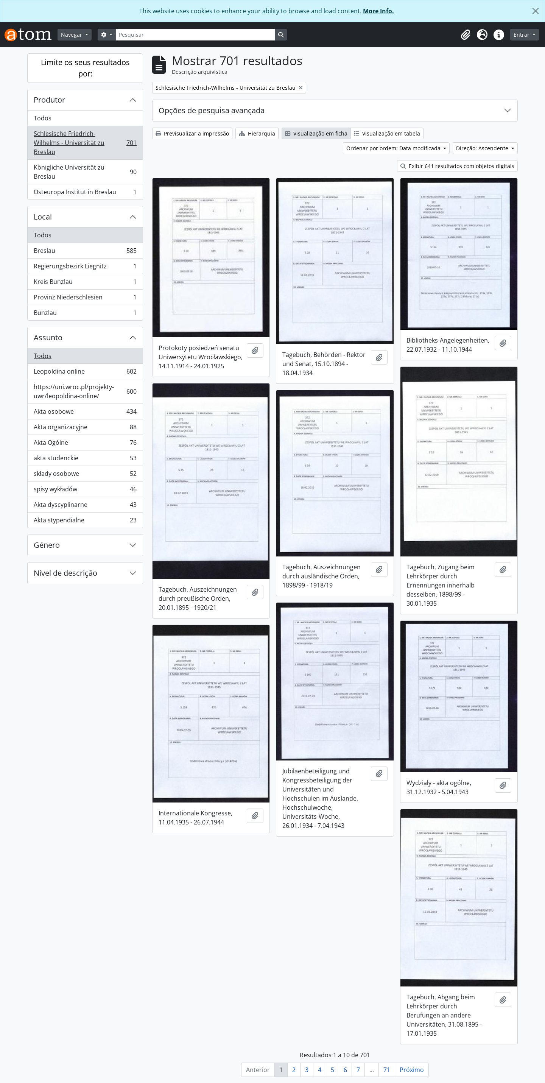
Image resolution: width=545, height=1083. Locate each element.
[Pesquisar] (195, 35)
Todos (42, 118)
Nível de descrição (65, 573)
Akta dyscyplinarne (85, 506)
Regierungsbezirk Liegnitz (85, 268)
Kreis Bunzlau (85, 283)
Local (43, 217)
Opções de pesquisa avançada (212, 110)
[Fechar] (535, 11)
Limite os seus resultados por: (85, 68)
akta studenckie (85, 459)
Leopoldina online (85, 373)
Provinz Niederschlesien (85, 299)
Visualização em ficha (316, 133)
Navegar (72, 34)
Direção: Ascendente (483, 148)
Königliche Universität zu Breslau (85, 172)
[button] (465, 34)
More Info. (378, 11)
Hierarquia (257, 133)
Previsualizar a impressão (192, 133)
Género (47, 545)
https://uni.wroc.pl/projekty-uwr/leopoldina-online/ (85, 391)
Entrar (522, 34)
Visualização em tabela (387, 133)
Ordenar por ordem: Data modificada (394, 148)
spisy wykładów (85, 491)
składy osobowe (85, 475)
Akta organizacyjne (85, 428)
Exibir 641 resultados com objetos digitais (457, 166)
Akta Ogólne (85, 444)
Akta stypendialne (85, 522)
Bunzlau (85, 314)
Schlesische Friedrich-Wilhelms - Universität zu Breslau (85, 142)
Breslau (85, 252)
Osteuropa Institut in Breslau (85, 193)
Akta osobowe (85, 413)
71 (386, 1070)
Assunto (48, 337)
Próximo (412, 1070)
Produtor (49, 100)
